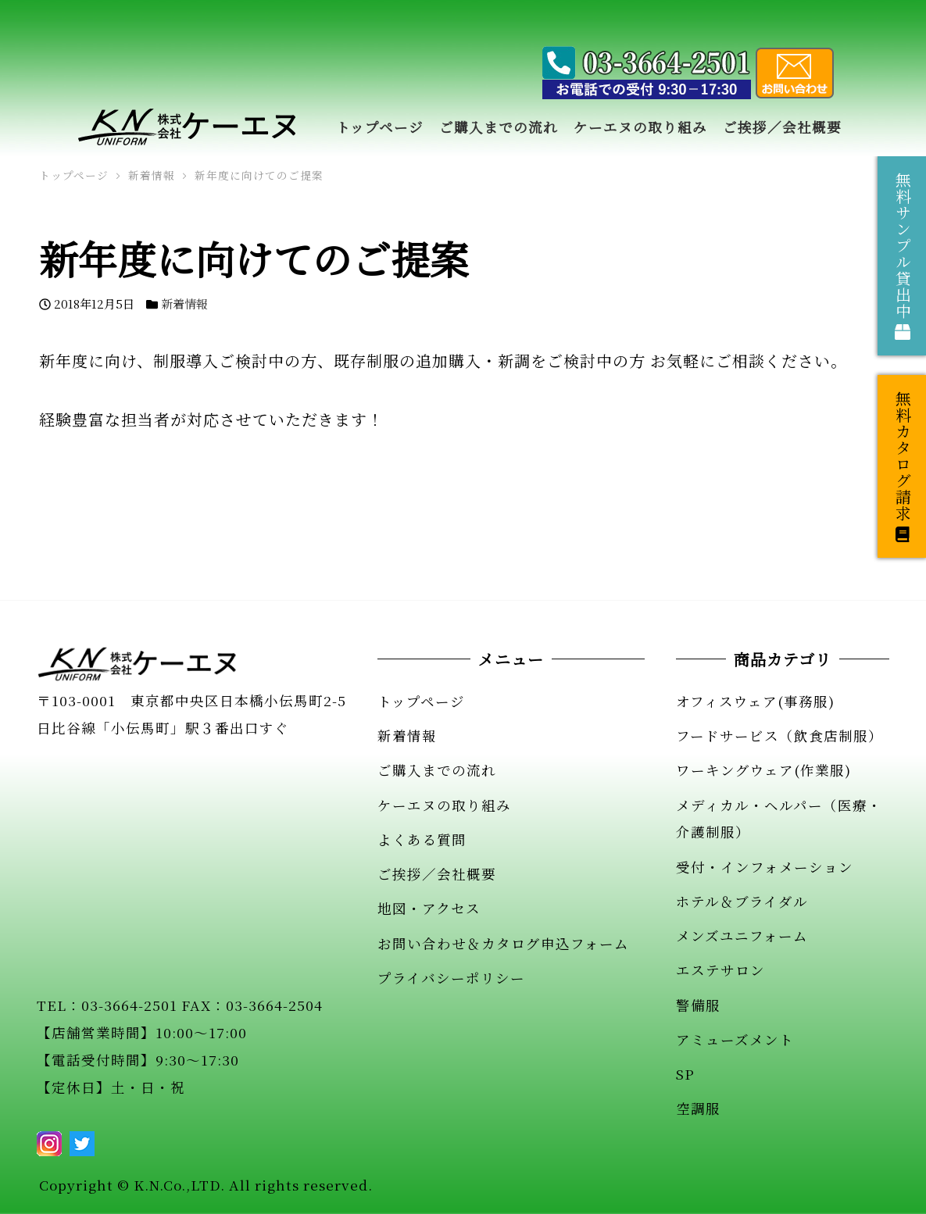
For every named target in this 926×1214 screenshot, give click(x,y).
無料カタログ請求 (903, 466)
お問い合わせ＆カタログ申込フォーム (503, 943)
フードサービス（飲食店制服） (779, 735)
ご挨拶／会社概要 (436, 874)
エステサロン (720, 970)
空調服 (698, 1108)
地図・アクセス (429, 908)
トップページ (421, 701)
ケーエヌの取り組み (444, 805)
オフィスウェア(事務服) (755, 701)
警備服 (698, 1005)
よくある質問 (422, 839)
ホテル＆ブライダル (742, 901)
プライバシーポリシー (451, 977)
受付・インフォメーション (764, 867)
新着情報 (184, 303)
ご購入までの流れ (436, 770)
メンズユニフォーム (742, 935)
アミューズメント (735, 1039)
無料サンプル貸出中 (903, 256)
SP (685, 1074)
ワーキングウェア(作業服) (763, 770)
